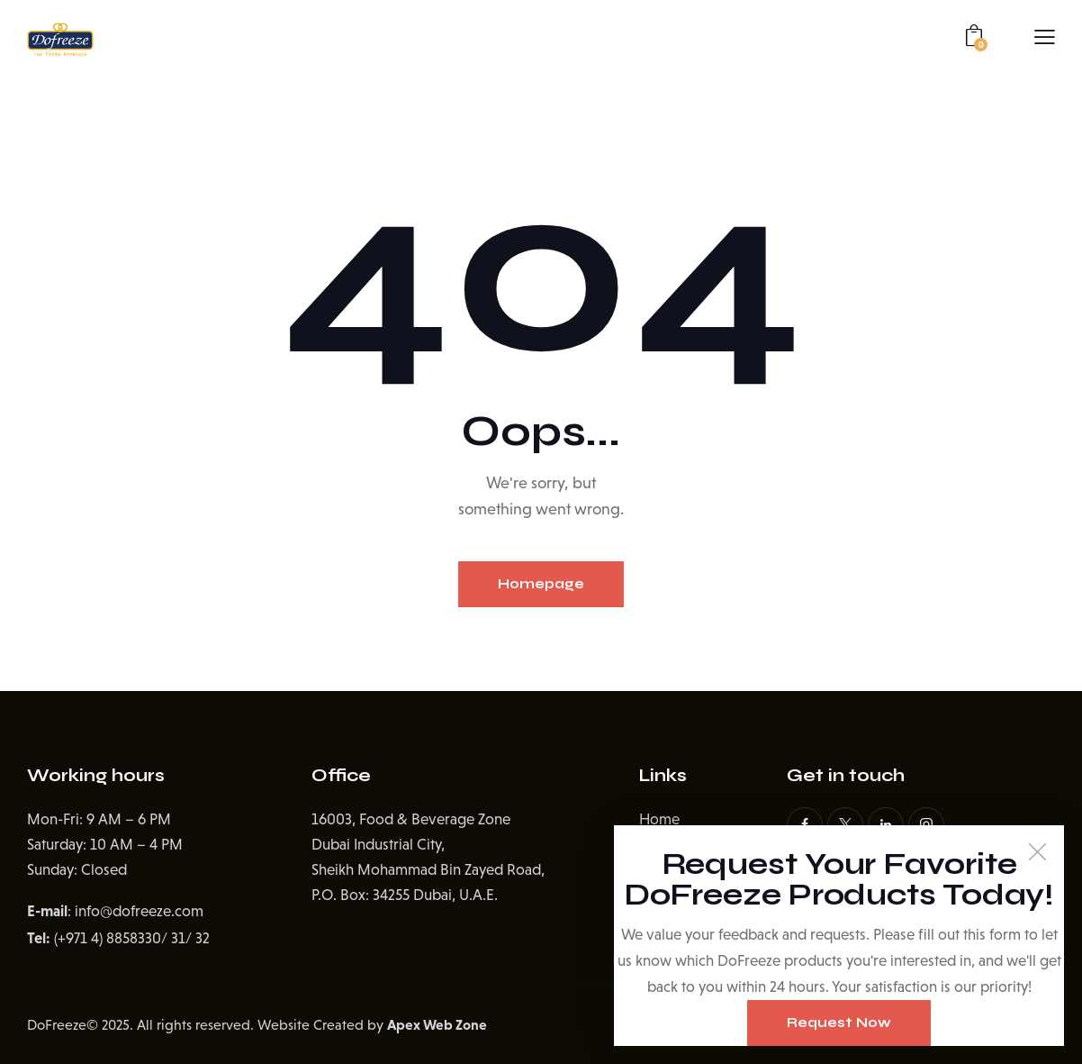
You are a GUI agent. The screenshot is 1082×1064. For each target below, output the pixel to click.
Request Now (839, 1022)
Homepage (541, 584)
